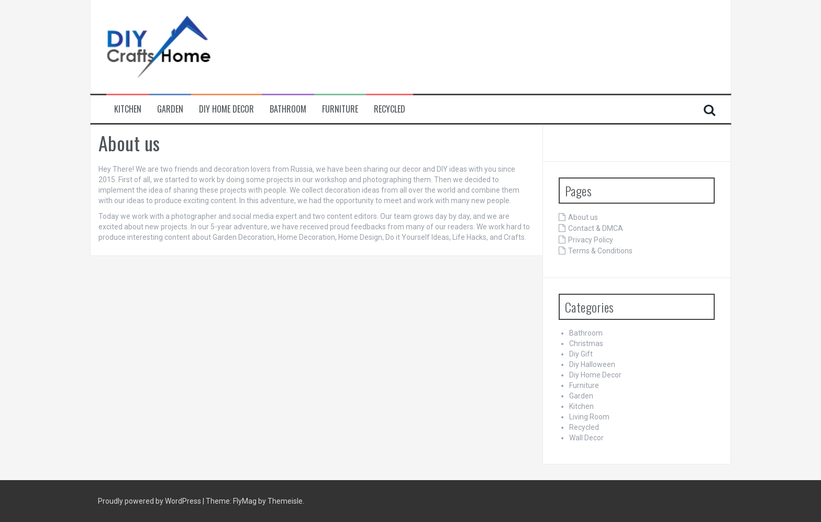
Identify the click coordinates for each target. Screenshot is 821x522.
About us (583, 217)
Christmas (586, 343)
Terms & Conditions (600, 251)
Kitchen (127, 109)
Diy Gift (581, 354)
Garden (170, 109)
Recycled (389, 109)
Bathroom (288, 109)
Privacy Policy (590, 240)
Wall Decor (586, 438)
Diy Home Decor (226, 109)
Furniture (340, 109)
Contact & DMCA (595, 228)
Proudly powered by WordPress (150, 501)
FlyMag (245, 501)
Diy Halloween (592, 364)
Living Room (589, 417)
